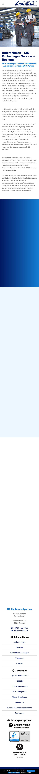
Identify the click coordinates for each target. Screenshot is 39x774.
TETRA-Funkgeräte (19, 686)
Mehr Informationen (26, 772)
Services (19, 647)
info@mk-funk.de (19, 630)
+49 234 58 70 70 (19, 628)
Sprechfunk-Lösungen (19, 653)
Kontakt (19, 663)
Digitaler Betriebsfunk (19, 675)
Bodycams (19, 713)
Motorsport (19, 658)
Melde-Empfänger (19, 697)
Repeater (19, 681)
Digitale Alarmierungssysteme (19, 708)
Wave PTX (19, 702)
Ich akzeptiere (30, 770)
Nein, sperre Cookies (14, 772)
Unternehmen (19, 642)
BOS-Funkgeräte (19, 692)
